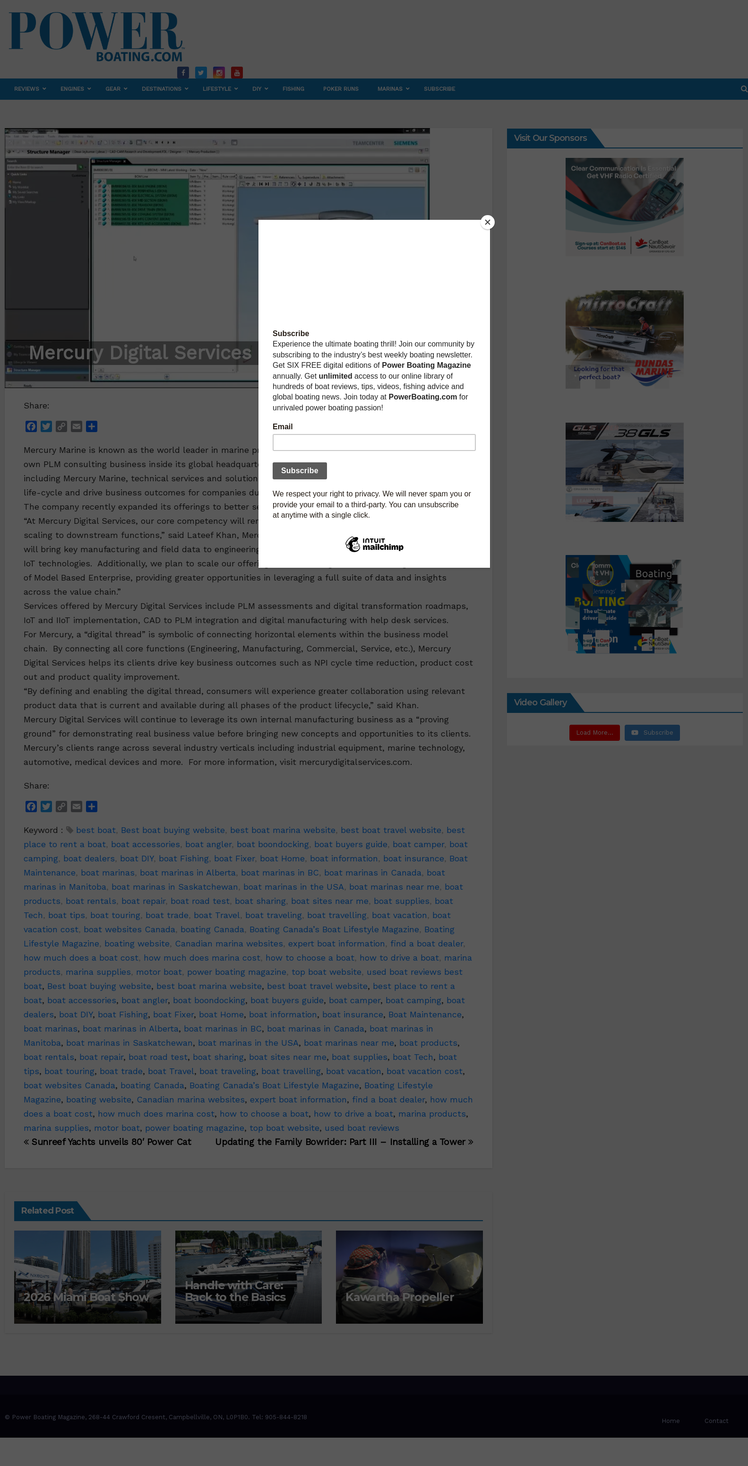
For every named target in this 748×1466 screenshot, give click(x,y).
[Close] (488, 222)
